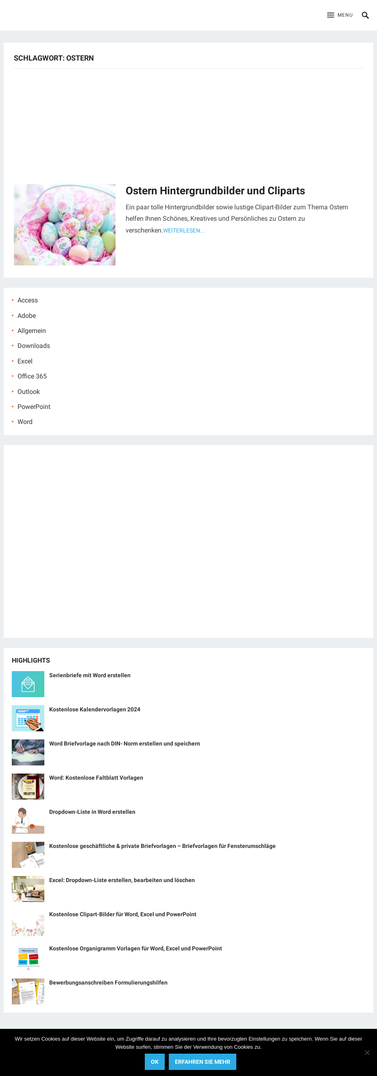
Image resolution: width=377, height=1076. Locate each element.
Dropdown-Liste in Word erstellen (92, 812)
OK (155, 1062)
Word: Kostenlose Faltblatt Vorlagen (96, 777)
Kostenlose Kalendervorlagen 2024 (94, 709)
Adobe (26, 316)
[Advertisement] (188, 125)
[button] (340, 15)
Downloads (33, 346)
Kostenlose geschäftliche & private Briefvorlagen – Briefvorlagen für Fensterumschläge (162, 846)
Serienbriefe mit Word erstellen (90, 675)
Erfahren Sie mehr (202, 1062)
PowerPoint (33, 407)
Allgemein (31, 331)
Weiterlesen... (184, 230)
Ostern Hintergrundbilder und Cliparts (215, 191)
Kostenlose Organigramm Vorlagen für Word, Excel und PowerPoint (135, 948)
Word (25, 422)
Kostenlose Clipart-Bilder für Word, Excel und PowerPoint (122, 914)
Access (27, 300)
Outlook (28, 392)
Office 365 (32, 376)
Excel (25, 361)
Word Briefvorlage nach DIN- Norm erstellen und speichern (124, 743)
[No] (367, 1052)
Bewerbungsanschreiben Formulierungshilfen (108, 982)
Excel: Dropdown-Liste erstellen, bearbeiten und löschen (122, 880)
